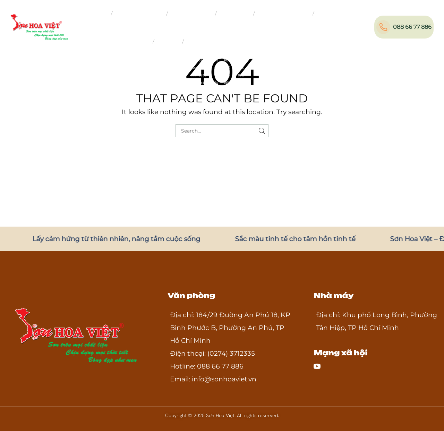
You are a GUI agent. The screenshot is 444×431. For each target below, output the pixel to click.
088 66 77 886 (412, 27)
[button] (373, 25)
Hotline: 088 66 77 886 (207, 366)
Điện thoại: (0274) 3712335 (212, 353)
